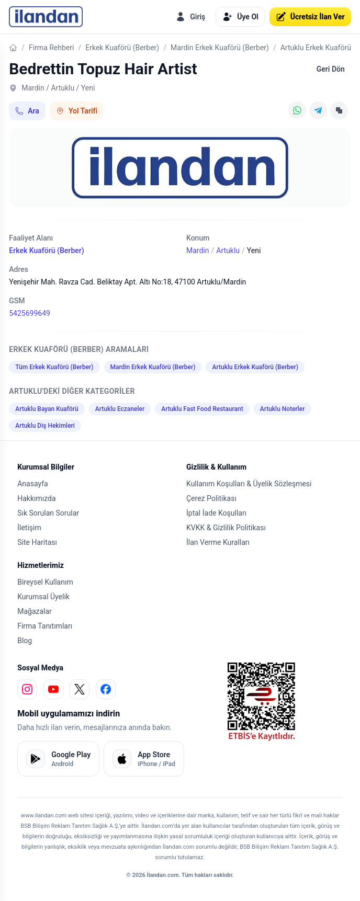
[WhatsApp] (297, 110)
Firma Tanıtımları (44, 626)
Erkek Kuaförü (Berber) (122, 47)
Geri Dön (331, 69)
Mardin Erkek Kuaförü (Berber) (220, 47)
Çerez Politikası (211, 498)
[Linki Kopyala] (339, 110)
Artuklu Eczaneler (119, 409)
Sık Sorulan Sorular (48, 513)
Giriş (190, 17)
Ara (27, 111)
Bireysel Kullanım (45, 582)
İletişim (29, 527)
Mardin (197, 250)
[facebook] (106, 689)
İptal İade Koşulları (216, 513)
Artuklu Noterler (282, 409)
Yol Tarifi (76, 111)
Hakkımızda (36, 498)
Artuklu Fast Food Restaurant (202, 409)
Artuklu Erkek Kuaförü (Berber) (255, 367)
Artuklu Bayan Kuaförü (46, 409)
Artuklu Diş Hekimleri (45, 425)
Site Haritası (37, 542)
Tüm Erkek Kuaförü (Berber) (54, 367)
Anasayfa (32, 484)
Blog (24, 640)
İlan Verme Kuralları (218, 542)
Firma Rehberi (51, 47)
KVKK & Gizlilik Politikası (226, 527)
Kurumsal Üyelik (43, 596)
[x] (79, 689)
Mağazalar (34, 611)
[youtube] (53, 689)
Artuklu (228, 250)
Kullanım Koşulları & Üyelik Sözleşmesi (248, 484)
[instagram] (27, 689)
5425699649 (29, 313)
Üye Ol (240, 17)
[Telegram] (318, 110)
